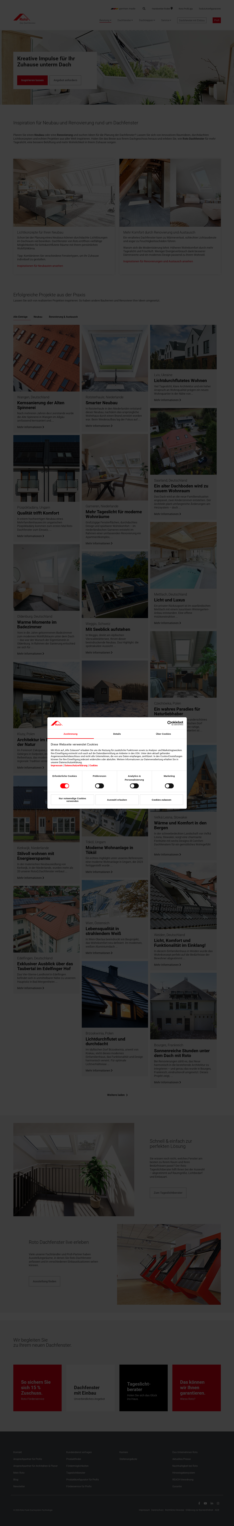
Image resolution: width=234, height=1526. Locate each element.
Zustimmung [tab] (71, 734)
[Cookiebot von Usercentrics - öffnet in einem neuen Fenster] (169, 723)
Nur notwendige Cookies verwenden (72, 799)
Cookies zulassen (161, 799)
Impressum (57, 765)
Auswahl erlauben (117, 799)
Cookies (93, 765)
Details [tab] (117, 734)
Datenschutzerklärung (75, 765)
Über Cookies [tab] (163, 734)
